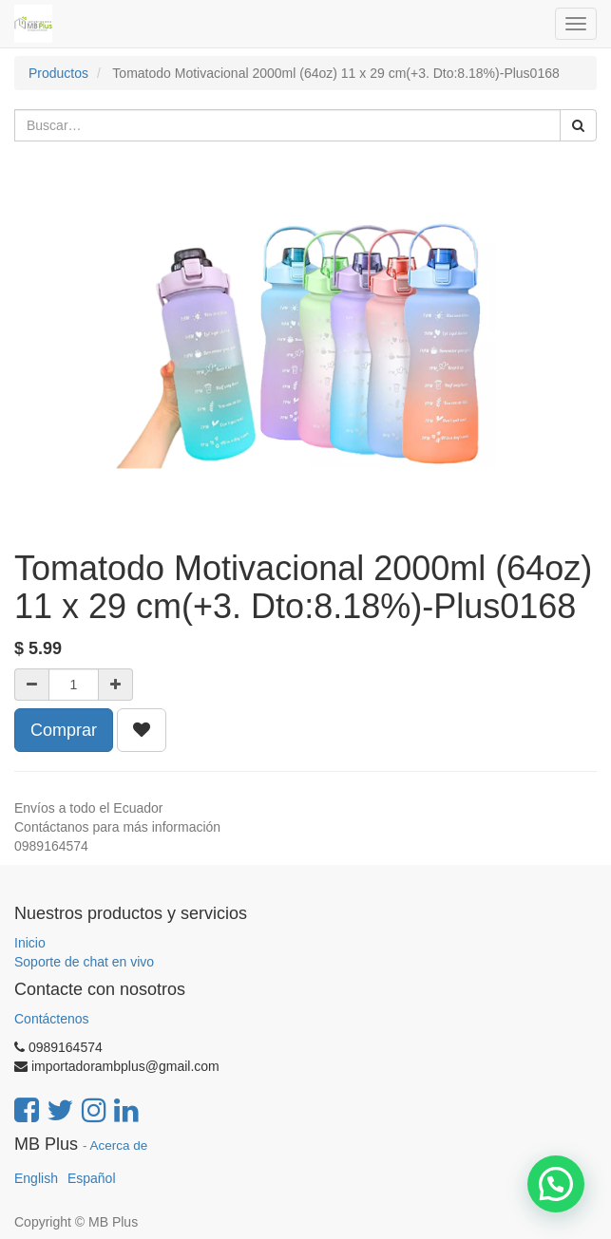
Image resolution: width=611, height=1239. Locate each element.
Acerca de (119, 1145)
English (36, 1178)
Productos (58, 73)
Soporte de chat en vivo (84, 961)
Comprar (63, 730)
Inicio (30, 942)
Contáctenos (51, 1018)
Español (91, 1178)
